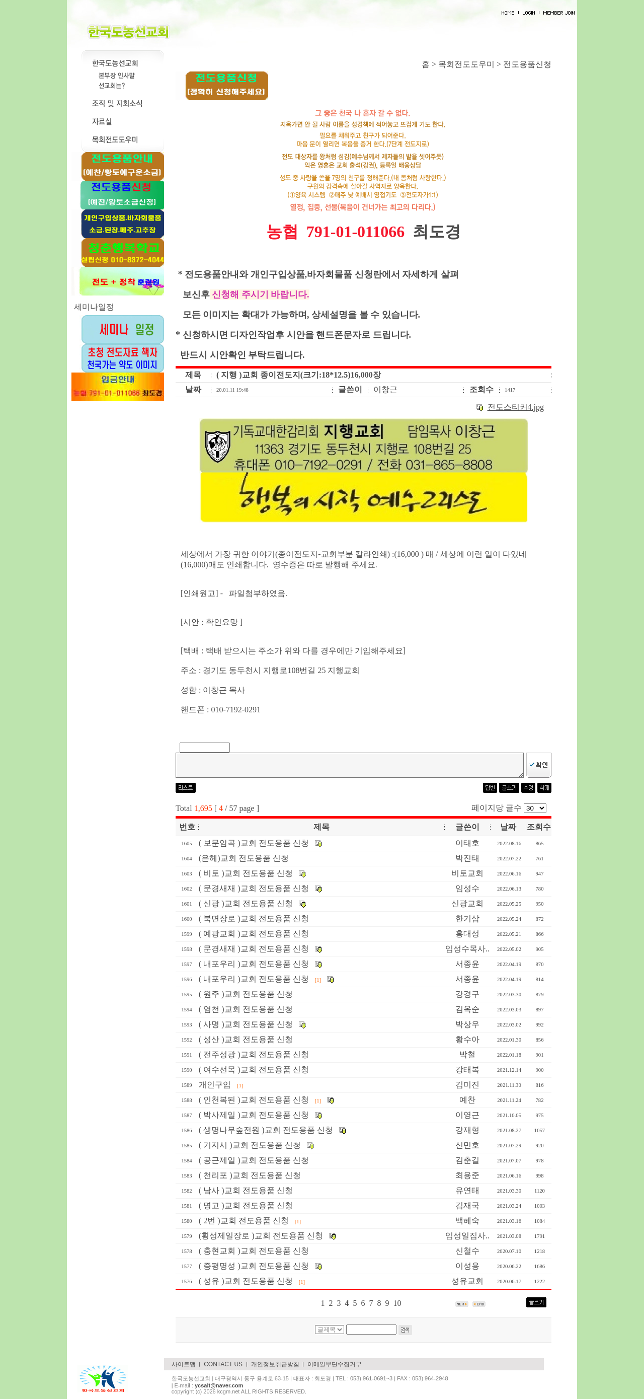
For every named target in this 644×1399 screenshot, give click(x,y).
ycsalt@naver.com (219, 1385)
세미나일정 (94, 307)
